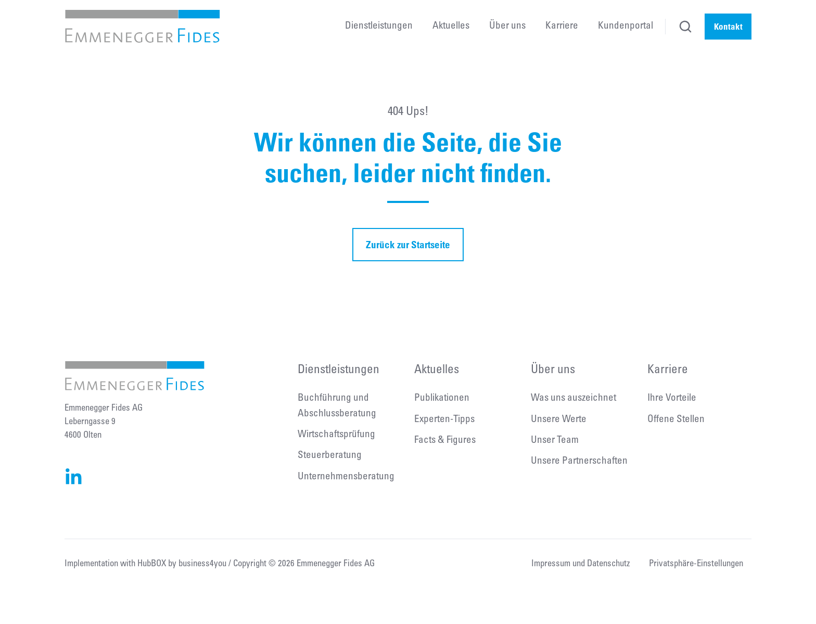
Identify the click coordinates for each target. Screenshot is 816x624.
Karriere (667, 370)
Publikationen (441, 398)
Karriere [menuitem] (561, 26)
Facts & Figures (445, 440)
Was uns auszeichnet (573, 398)
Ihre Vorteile (671, 398)
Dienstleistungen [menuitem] (379, 26)
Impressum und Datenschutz (580, 564)
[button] (685, 26)
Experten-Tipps (444, 420)
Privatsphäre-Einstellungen (696, 564)
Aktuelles (436, 370)
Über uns (553, 370)
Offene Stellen (676, 420)
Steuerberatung (330, 456)
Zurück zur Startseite (408, 244)
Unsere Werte (558, 420)
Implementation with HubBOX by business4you (145, 564)
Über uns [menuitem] (507, 26)
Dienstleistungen (338, 370)
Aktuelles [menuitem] (450, 26)
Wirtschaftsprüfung (336, 435)
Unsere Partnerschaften (579, 461)
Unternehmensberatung (346, 477)
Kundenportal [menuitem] (625, 26)
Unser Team (555, 440)
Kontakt (728, 26)
